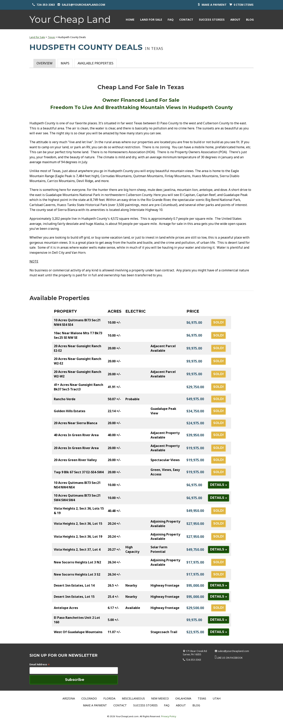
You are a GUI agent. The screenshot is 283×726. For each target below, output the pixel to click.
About (235, 19)
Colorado (89, 698)
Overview (44, 63)
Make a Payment (95, 705)
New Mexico (160, 698)
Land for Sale (151, 19)
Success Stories (212, 19)
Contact (186, 19)
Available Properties (95, 63)
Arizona (68, 698)
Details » (218, 485)
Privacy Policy (168, 716)
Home (130, 19)
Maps (65, 63)
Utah (217, 698)
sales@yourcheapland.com (83, 4)
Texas (51, 37)
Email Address (39, 664)
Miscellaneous (133, 698)
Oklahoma (183, 698)
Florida (109, 698)
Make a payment (214, 4)
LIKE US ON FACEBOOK (230, 657)
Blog (250, 19)
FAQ (171, 19)
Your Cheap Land (70, 19)
